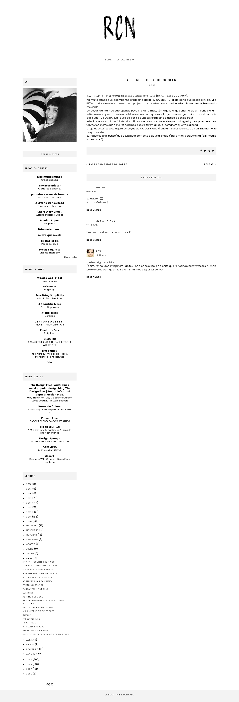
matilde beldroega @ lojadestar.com (46, 634)
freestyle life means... (37, 630)
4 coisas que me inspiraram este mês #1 (50, 411)
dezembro (32, 525)
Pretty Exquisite (49, 249)
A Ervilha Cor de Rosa (49, 203)
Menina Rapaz (49, 220)
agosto (31, 544)
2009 (29, 659)
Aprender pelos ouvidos (49, 214)
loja (159, 125)
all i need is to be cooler (38, 611)
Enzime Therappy (50, 252)
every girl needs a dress (38, 569)
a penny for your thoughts (40, 573)
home (108, 59)
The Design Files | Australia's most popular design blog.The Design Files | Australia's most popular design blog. (49, 389)
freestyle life (31, 619)
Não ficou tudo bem (49, 197)
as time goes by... (33, 597)
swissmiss (49, 286)
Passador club (49, 244)
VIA (50, 362)
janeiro (31, 654)
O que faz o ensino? (49, 188)
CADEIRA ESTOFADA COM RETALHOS (50, 421)
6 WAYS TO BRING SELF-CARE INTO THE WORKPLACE (49, 343)
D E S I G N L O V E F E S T (50, 321)
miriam (101, 187)
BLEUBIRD (50, 339)
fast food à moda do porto (107, 164)
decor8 (50, 456)
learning (28, 593)
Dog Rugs (49, 289)
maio (29, 558)
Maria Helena (105, 221)
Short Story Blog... (49, 211)
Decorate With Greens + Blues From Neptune (49, 460)
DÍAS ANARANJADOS (49, 450)
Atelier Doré (50, 313)
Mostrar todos (70, 257)
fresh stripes (50, 281)
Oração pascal (49, 179)
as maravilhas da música (38, 581)
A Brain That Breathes (49, 298)
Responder (94, 210)
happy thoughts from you (39, 562)
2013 (29, 507)
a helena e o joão (34, 626)
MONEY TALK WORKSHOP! (50, 324)
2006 (29, 673)
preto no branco (33, 585)
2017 (29, 489)
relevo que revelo (50, 235)
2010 (29, 521)
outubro (32, 535)
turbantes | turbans (36, 589)
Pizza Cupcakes (50, 307)
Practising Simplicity (50, 295)
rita (90, 103)
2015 (29, 498)
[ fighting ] (29, 622)
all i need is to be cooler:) (105, 96)
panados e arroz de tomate (49, 194)
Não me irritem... (49, 229)
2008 (29, 664)
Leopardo (49, 223)
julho (30, 549)
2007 (29, 669)
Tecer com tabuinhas (49, 206)
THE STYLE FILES (50, 427)
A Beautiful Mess (49, 304)
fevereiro (32, 649)
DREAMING (50, 447)
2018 (29, 484)
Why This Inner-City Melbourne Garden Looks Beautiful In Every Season (49, 399)
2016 (29, 493)
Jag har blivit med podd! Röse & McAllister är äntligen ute (50, 355)
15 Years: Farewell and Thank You (50, 441)
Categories (124, 59)
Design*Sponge (49, 438)
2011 (29, 517)
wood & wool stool (49, 278)
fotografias (109, 117)
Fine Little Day (49, 330)
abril (30, 640)
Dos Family (49, 350)
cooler (146, 128)
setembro (32, 539)
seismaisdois (50, 241)
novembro (33, 530)
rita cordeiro (159, 100)
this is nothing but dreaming (41, 565)
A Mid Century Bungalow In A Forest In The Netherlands (50, 431)
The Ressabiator (50, 185)
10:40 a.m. (92, 225)
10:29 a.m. (101, 255)
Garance (50, 315)
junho (30, 553)
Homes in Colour (49, 406)
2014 (29, 503)
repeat (209, 164)
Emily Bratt (50, 333)
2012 (29, 512)
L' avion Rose (49, 418)
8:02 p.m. (92, 191)
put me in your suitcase (37, 577)
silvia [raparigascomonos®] (167, 96)
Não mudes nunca (49, 176)
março (30, 644)
